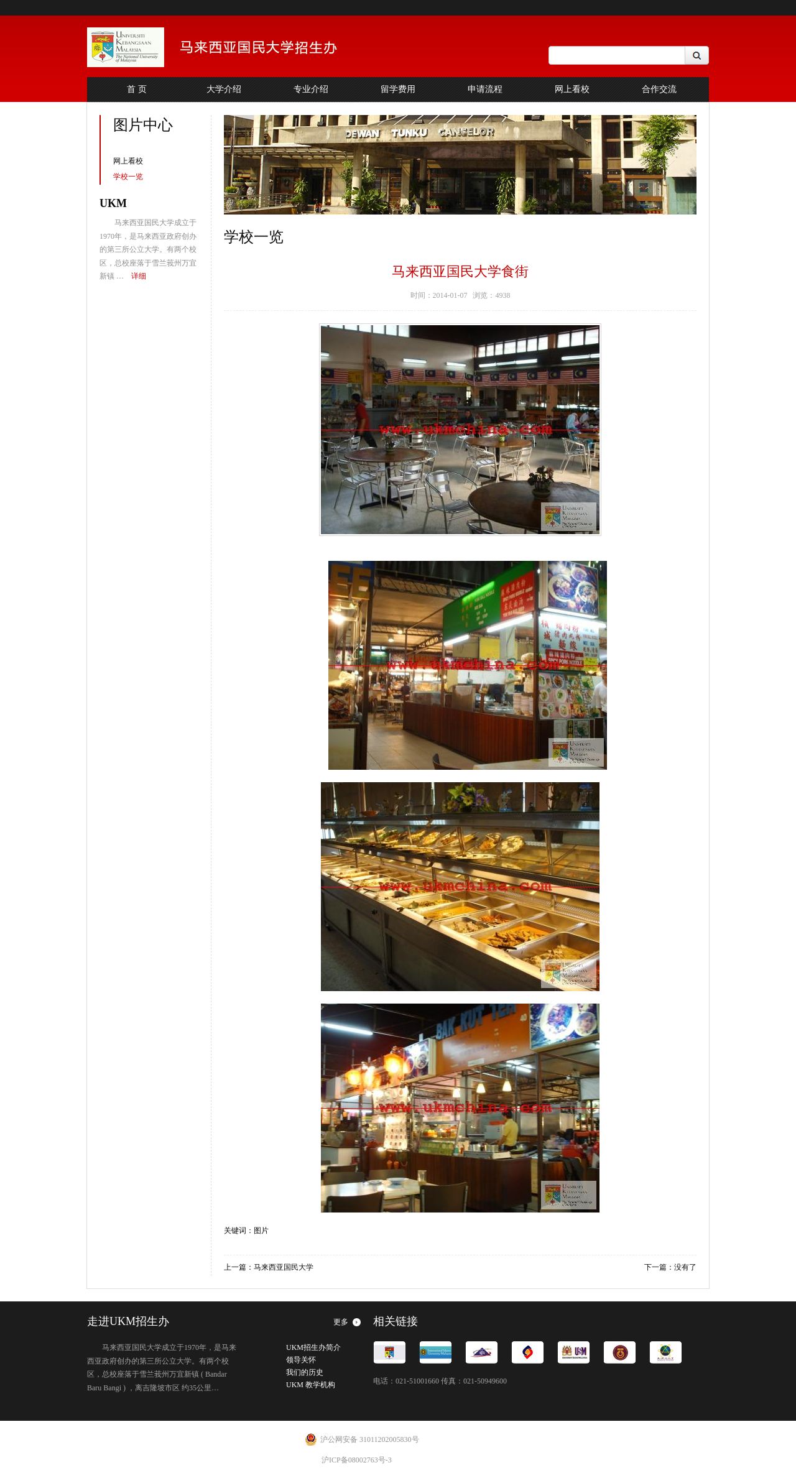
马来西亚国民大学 (283, 1267)
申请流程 (485, 89)
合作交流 (659, 89)
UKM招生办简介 (313, 1347)
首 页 (137, 89)
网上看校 (572, 89)
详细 (138, 276)
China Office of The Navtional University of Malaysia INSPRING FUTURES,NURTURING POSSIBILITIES (229, 47)
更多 (340, 1322)
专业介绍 (311, 89)
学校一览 (128, 176)
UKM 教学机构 (310, 1384)
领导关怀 (301, 1360)
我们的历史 (304, 1372)
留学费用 (398, 89)
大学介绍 (223, 89)
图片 (261, 1230)
